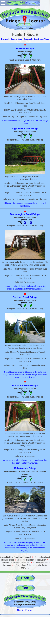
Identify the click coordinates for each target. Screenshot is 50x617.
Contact (29, 610)
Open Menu (3, 3)
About (20, 610)
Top (25, 587)
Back (25, 578)
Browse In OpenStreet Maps (36, 39)
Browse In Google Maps (11, 39)
